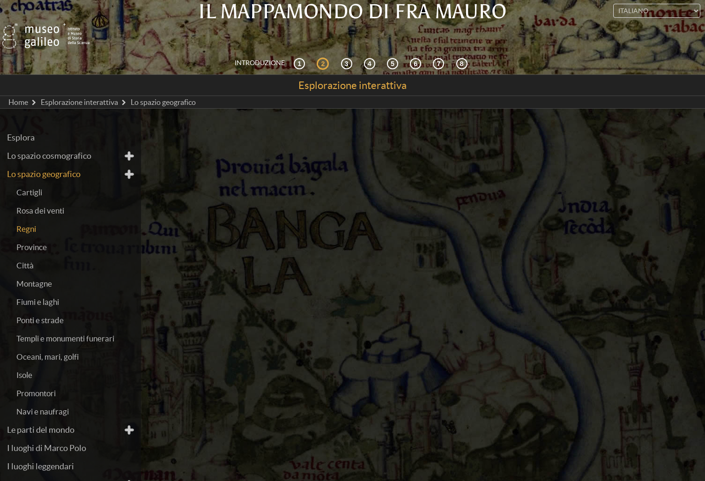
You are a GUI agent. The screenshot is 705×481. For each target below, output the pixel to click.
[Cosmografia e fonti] (348, 44)
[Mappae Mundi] (394, 44)
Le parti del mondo (40, 411)
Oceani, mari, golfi (47, 337)
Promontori (36, 374)
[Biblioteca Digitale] (463, 44)
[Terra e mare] (440, 44)
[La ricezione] (371, 44)
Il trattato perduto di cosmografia (68, 466)
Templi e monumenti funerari (65, 319)
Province (31, 228)
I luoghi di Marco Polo (46, 429)
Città (25, 246)
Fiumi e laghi (37, 283)
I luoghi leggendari (40, 447)
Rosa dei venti (40, 191)
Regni (26, 210)
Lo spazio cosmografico (49, 137)
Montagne (34, 264)
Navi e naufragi (42, 392)
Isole (24, 356)
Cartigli (29, 173)
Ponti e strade (40, 301)
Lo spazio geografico (44, 155)
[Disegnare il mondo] (417, 44)
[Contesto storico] (301, 44)
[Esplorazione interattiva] (324, 44)
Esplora (21, 119)
